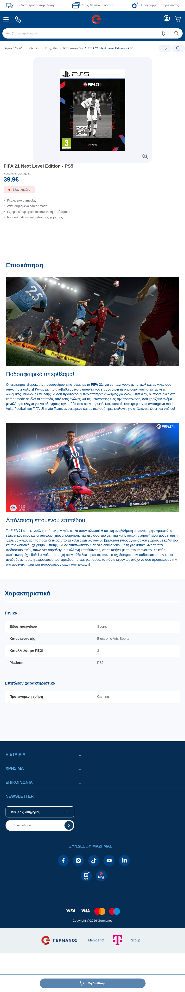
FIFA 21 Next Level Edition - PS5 (38, 166)
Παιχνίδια (51, 48)
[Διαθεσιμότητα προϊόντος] (92, 191)
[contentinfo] (92, 909)
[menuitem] (6, 19)
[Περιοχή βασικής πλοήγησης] (92, 19)
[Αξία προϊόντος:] (92, 180)
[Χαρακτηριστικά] (92, 659)
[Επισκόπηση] (92, 418)
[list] (63, 48)
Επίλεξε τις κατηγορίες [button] (24, 812)
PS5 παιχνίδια (73, 48)
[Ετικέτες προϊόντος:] (92, 62)
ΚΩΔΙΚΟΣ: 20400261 (17, 174)
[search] (92, 33)
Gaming (34, 48)
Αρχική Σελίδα (14, 48)
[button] (163, 33)
